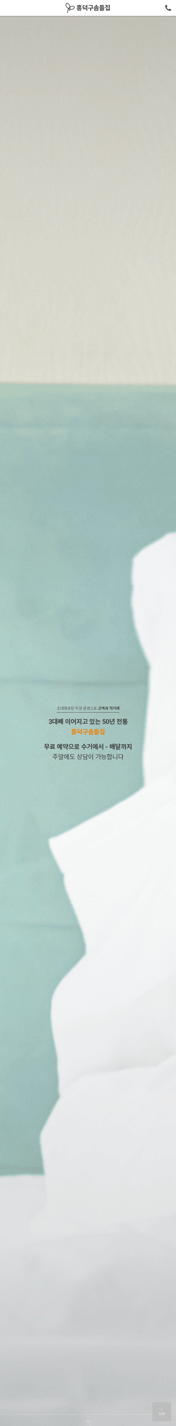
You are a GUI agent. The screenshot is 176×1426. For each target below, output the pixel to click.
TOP (162, 1411)
